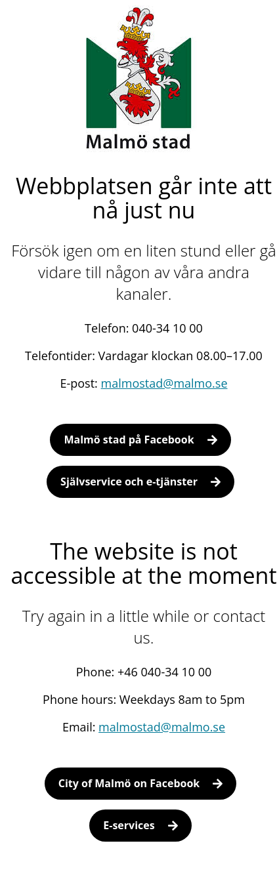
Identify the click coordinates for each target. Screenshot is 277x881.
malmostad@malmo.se (164, 383)
